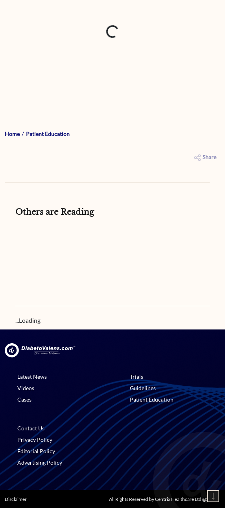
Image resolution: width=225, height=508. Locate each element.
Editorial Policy (36, 451)
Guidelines (143, 388)
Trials (136, 376)
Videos (25, 388)
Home (12, 133)
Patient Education (48, 133)
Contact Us (30, 428)
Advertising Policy (39, 462)
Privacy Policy (34, 439)
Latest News (32, 376)
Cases (24, 399)
